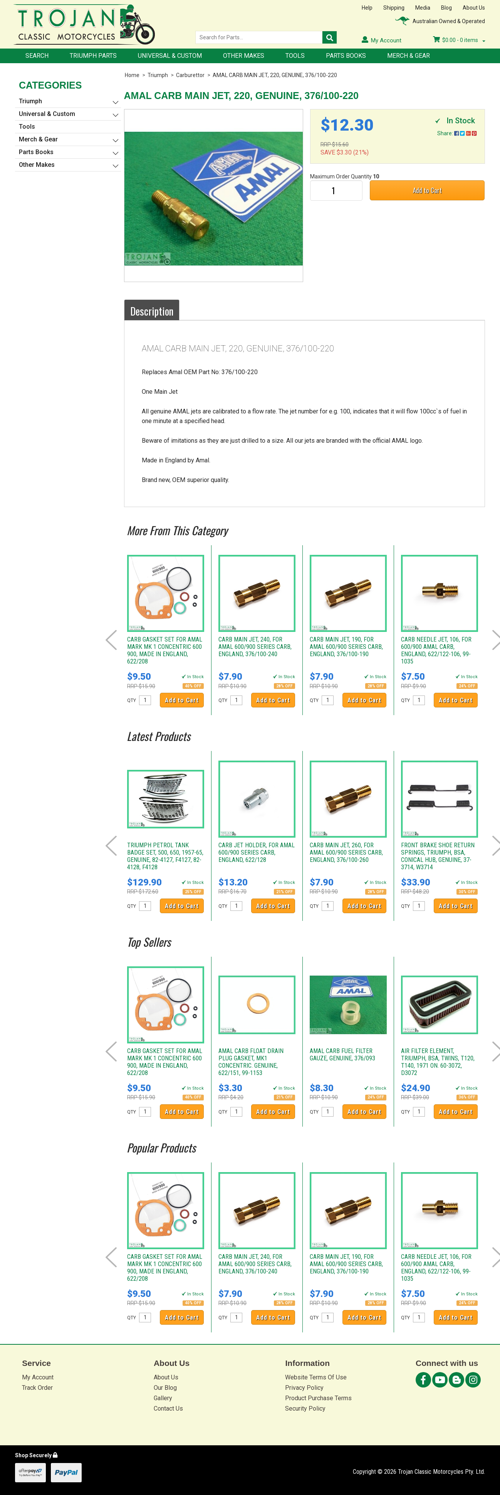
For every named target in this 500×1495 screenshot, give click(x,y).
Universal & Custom (170, 55)
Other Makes (243, 55)
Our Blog (165, 1387)
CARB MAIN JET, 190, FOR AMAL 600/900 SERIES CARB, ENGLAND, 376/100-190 (346, 647)
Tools (295, 55)
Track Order (37, 1387)
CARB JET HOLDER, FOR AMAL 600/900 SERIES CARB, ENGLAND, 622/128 (256, 852)
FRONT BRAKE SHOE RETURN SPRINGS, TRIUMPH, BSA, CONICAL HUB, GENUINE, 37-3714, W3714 (438, 856)
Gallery (163, 1398)
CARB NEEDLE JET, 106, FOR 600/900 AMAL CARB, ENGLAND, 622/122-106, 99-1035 (436, 650)
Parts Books (346, 55)
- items (459, 40)
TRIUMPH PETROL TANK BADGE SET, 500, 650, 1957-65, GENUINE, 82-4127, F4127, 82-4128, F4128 (165, 856)
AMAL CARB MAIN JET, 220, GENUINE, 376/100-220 (275, 75)
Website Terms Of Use (316, 1377)
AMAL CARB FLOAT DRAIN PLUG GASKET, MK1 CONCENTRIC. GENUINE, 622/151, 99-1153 (251, 1062)
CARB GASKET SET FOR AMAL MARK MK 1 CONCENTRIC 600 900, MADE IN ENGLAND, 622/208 (164, 650)
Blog (446, 8)
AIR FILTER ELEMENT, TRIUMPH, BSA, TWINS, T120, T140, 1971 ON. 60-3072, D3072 (438, 1062)
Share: (457, 133)
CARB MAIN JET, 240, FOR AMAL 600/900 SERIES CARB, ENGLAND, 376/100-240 (255, 647)
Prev (111, 640)
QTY (131, 700)
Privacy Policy (304, 1387)
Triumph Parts (93, 55)
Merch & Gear (408, 55)
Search (37, 55)
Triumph (158, 75)
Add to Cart (427, 190)
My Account (38, 1377)
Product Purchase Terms (318, 1398)
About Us (474, 8)
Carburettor (190, 75)
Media (422, 8)
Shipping (393, 8)
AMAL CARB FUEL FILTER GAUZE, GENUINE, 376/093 (342, 1054)
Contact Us (168, 1408)
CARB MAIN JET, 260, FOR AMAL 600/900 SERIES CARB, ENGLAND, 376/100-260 (346, 852)
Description (151, 311)
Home (132, 75)
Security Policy (305, 1408)
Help (367, 8)
